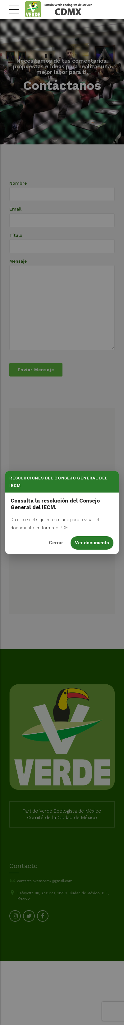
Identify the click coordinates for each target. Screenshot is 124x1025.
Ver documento (92, 543)
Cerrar (56, 543)
